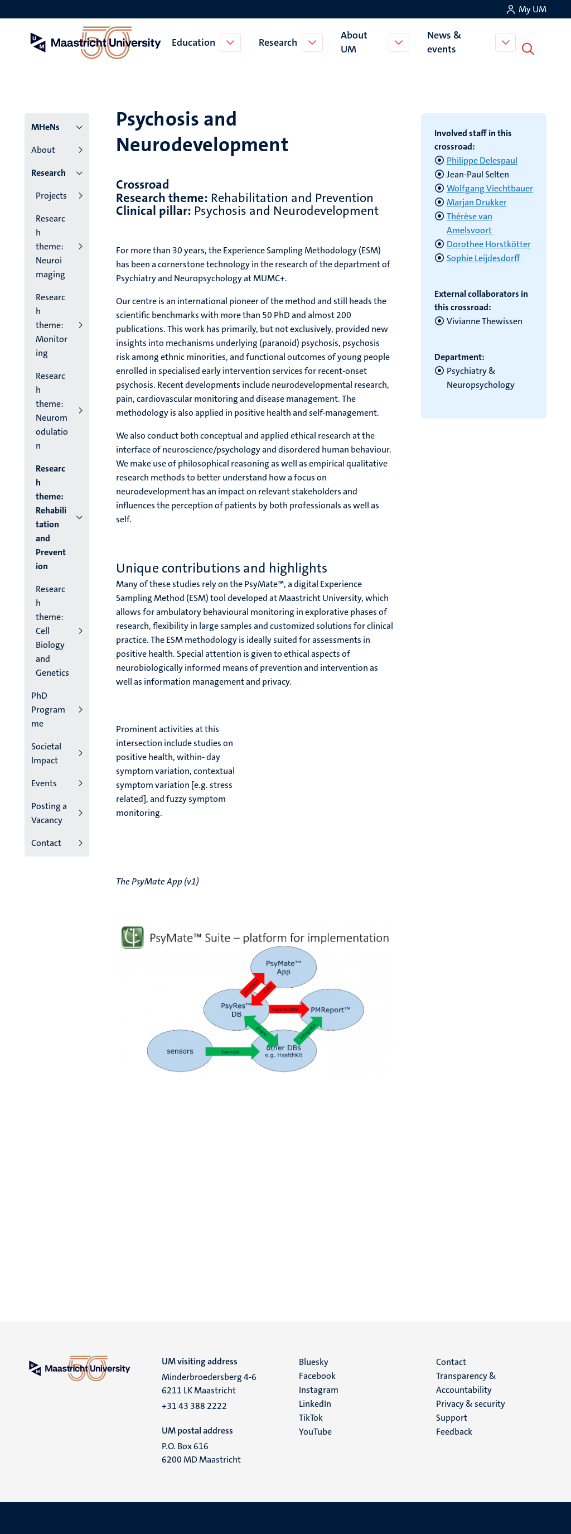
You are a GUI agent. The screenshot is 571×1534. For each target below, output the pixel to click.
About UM (355, 41)
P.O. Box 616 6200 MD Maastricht (201, 1450)
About (43, 147)
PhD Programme (48, 707)
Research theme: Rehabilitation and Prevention (51, 515)
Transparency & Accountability (466, 1380)
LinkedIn (315, 1401)
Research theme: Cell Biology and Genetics (52, 628)
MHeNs (45, 125)
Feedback (454, 1429)
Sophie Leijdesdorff (483, 256)
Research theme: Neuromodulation (52, 408)
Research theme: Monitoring (51, 323)
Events (44, 781)
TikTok (311, 1415)
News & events (446, 41)
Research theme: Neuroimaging (50, 244)
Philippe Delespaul (482, 158)
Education (194, 41)
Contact (46, 841)
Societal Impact (46, 751)
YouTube (315, 1429)
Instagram (318, 1387)
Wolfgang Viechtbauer (490, 186)
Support (451, 1415)
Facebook (317, 1373)
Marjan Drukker (477, 200)
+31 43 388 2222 (194, 1404)
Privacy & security (470, 1401)
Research (279, 41)
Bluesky (313, 1359)
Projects (51, 193)
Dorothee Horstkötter (489, 242)
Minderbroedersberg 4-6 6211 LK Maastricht (209, 1381)
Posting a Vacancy (49, 811)
